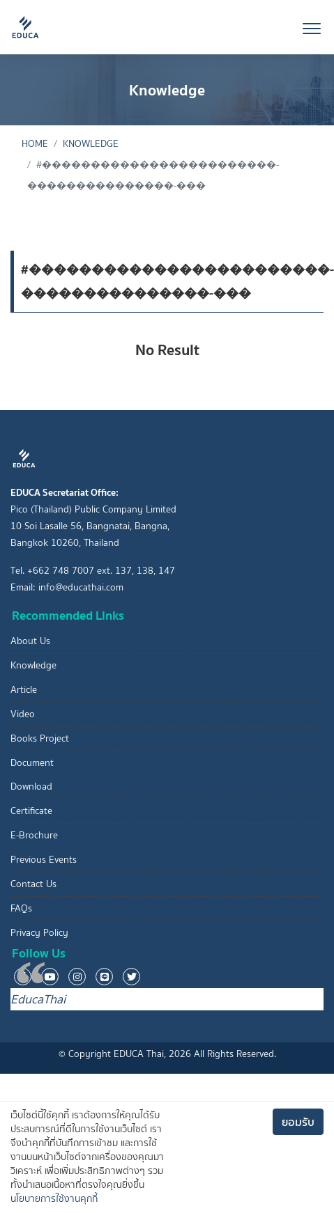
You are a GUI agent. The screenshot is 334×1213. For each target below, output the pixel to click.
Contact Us (33, 884)
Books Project (39, 738)
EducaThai (38, 999)
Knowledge (91, 143)
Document (32, 763)
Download (31, 786)
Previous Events (43, 859)
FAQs (21, 908)
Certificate (31, 811)
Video (22, 714)
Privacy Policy (39, 932)
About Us (30, 641)
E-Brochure (34, 835)
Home (35, 143)
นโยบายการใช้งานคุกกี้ (54, 1198)
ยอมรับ (298, 1122)
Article (23, 689)
